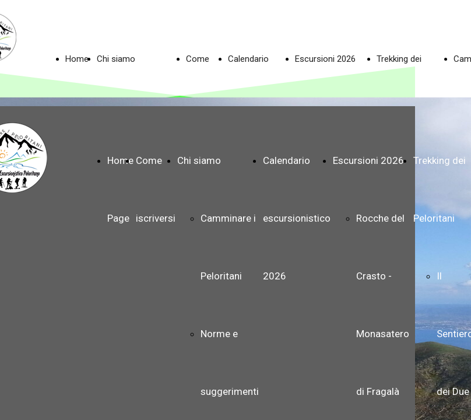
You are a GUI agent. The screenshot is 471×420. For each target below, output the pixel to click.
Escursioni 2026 (325, 59)
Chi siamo (116, 59)
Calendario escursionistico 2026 (297, 218)
